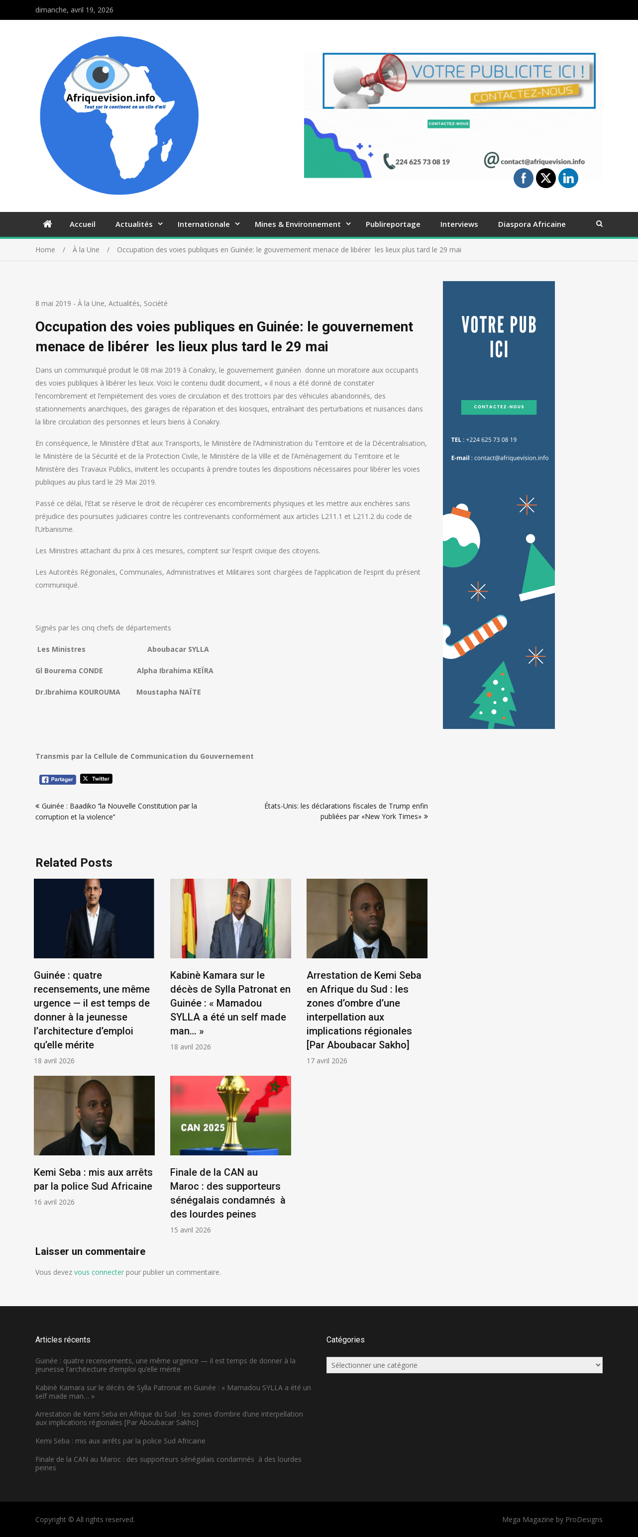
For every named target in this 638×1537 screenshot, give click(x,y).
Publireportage (393, 224)
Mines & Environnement (298, 224)
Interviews (459, 224)
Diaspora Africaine (532, 224)
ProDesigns (584, 1519)
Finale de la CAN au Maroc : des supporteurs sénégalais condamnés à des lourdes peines (168, 1463)
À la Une (91, 303)
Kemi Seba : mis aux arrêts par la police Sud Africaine (120, 1440)
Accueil (83, 224)
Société (156, 303)
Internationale (204, 224)
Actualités (134, 224)
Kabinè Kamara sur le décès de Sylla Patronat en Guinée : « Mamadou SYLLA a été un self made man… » (230, 1003)
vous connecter (99, 1272)
